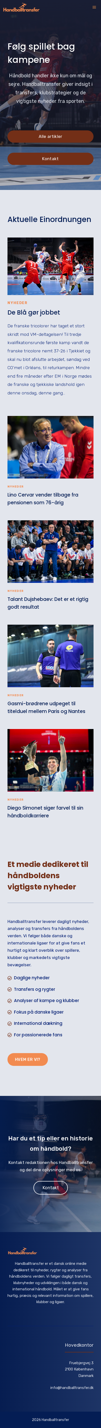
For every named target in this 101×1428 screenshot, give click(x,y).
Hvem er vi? (27, 1059)
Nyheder (17, 303)
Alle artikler (50, 136)
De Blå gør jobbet (33, 312)
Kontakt (50, 158)
